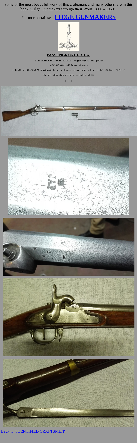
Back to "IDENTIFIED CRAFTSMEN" (33, 431)
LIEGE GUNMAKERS (85, 17)
